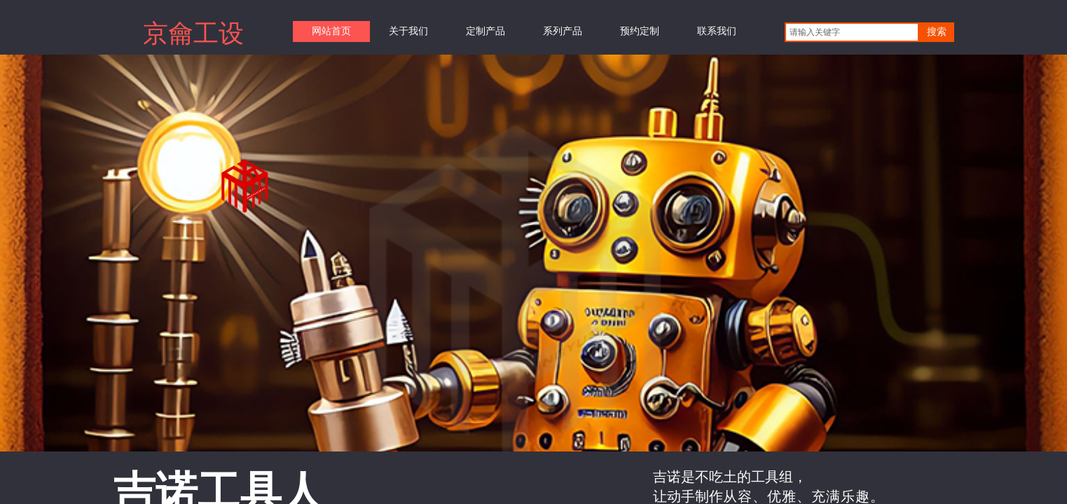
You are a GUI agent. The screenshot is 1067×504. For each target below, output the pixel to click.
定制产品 (485, 31)
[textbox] (852, 32)
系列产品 (562, 31)
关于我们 (408, 31)
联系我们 (716, 31)
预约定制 (639, 31)
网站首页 (331, 31)
